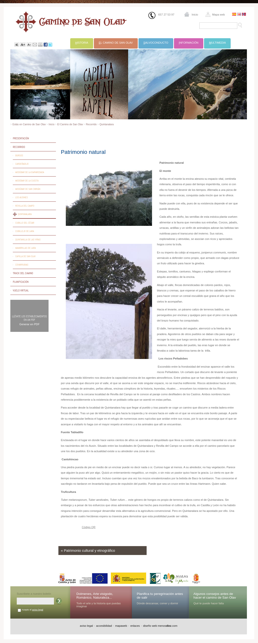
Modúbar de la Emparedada (29, 172)
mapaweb (121, 625)
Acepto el (32, 609)
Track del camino (23, 273)
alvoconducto (155, 42)
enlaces (135, 625)
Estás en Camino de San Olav (29, 124)
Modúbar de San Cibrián (27, 189)
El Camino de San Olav (70, 124)
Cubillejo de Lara (24, 231)
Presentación (21, 138)
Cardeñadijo (22, 163)
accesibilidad (104, 625)
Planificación (21, 282)
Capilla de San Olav (25, 256)
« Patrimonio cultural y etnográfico (88, 551)
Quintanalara (107, 124)
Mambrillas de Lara (25, 248)
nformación (189, 42)
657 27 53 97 (166, 14)
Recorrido (91, 124)
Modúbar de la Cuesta (26, 180)
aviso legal (37, 609)
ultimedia (217, 42)
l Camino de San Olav (116, 42)
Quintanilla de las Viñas (28, 239)
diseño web (150, 625)
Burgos (19, 155)
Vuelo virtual (21, 290)
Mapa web (218, 14)
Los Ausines (21, 197)
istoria (81, 42)
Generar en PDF (29, 324)
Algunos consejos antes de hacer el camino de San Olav (214, 595)
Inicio (195, 14)
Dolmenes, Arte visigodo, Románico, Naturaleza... (94, 595)
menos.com (167, 625)
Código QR (88, 527)
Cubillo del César (24, 222)
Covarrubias (21, 264)
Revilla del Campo (24, 205)
